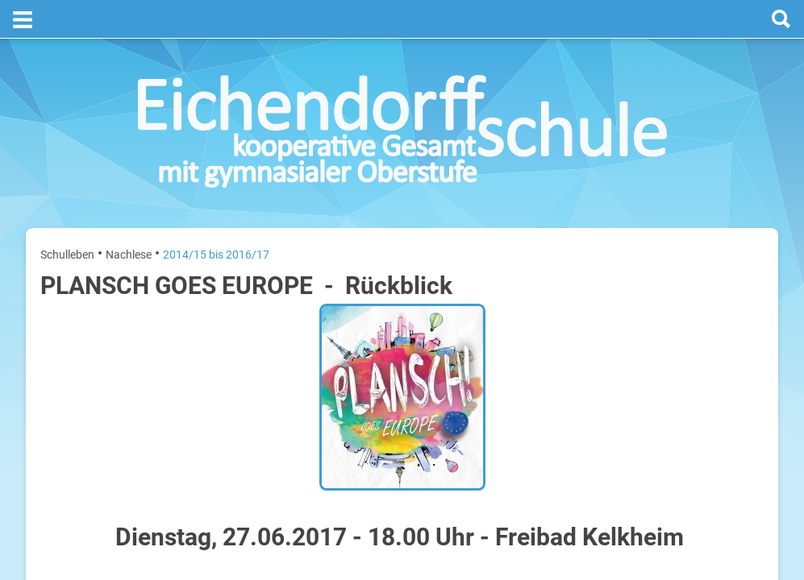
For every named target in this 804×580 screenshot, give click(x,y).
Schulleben (67, 215)
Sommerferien (669, 339)
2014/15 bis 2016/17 (216, 215)
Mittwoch (585, 416)
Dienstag (584, 364)
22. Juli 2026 (737, 416)
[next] (677, 275)
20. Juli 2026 (737, 313)
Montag (581, 313)
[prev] (660, 275)
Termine (666, 210)
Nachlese (129, 215)
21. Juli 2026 (737, 364)
